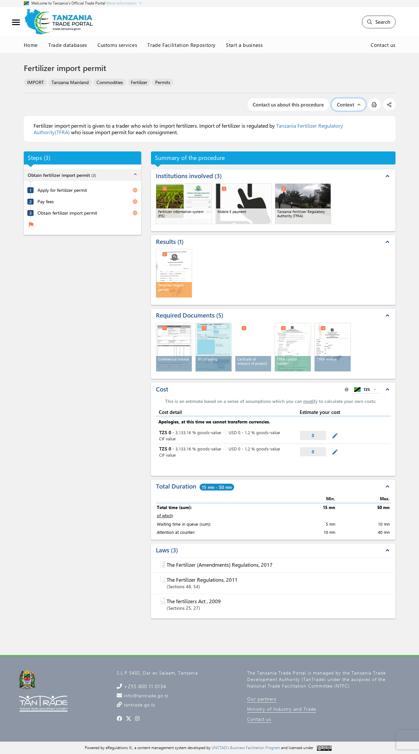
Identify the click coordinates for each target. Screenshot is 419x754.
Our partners (262, 699)
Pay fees (45, 202)
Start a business (244, 45)
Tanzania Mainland (70, 82)
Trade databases (67, 45)
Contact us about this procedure (288, 104)
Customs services (117, 45)
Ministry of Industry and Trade (281, 709)
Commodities (110, 82)
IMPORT (35, 82)
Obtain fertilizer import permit (67, 213)
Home (31, 45)
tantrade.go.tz (138, 705)
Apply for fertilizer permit (62, 190)
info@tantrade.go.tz (145, 695)
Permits (162, 82)
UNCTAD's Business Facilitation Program (246, 747)
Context (348, 104)
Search (378, 22)
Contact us (383, 45)
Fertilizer (139, 82)
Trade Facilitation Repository (181, 45)
